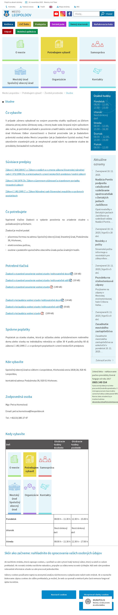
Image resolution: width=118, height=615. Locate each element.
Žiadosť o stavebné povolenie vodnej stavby (28, 286)
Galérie (81, 538)
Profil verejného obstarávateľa (71, 506)
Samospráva (98, 52)
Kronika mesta (27, 540)
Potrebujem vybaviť (59, 52)
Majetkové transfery (73, 499)
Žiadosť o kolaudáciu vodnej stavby (23, 313)
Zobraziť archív (103, 360)
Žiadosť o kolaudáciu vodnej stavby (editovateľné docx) (33, 300)
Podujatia (40, 24)
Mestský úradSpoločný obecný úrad (20, 81)
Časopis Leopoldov (45, 540)
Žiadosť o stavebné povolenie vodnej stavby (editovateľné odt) (37, 280)
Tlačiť (42, 7)
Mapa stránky (64, 7)
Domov (7, 554)
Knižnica (8, 24)
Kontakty (11, 7)
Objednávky (41, 512)
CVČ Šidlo (24, 24)
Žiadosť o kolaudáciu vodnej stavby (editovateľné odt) (33, 306)
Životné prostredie (54, 92)
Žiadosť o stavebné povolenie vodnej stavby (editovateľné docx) (38, 273)
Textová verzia (27, 7)
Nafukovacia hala (103, 24)
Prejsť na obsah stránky (13, 2)
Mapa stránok (20, 554)
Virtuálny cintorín (63, 540)
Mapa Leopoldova (50, 554)
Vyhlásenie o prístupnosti (89, 554)
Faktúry (39, 504)
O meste (20, 52)
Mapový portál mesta (10, 541)
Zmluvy (39, 499)
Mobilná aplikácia (26, 31)
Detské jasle (58, 24)
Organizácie (59, 79)
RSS (78, 7)
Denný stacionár (79, 24)
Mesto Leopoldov (10, 92)
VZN (65, 512)
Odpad (7, 31)
